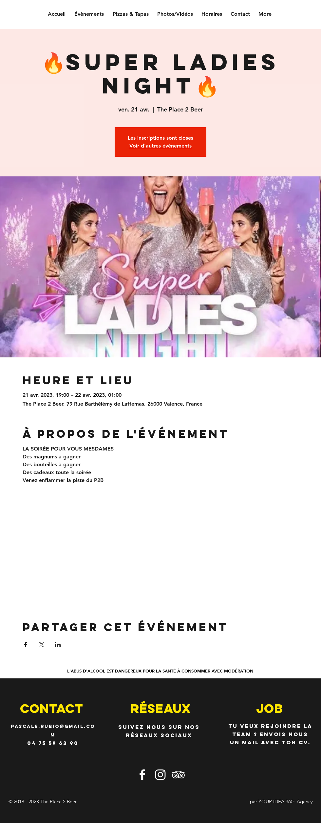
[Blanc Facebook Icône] (142, 775)
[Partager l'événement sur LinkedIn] (58, 644)
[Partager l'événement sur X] (42, 644)
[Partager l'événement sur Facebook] (26, 644)
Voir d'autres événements (160, 146)
